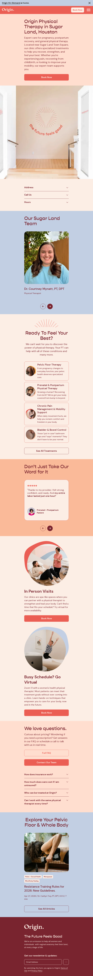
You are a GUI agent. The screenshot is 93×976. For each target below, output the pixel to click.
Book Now (77, 10)
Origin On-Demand (11, 3)
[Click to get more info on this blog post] (46, 852)
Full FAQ (46, 752)
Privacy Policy (36, 971)
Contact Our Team (46, 762)
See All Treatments (46, 450)
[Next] (50, 306)
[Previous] (43, 306)
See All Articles (46, 908)
